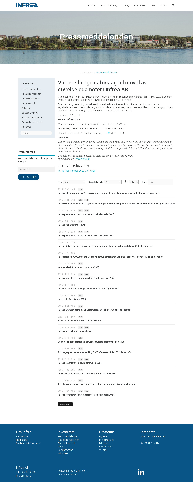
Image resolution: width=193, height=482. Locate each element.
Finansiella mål (28, 103)
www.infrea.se (83, 158)
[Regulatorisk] (113, 182)
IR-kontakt (26, 127)
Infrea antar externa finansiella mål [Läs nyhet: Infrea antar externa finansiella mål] (75, 331)
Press (152, 5)
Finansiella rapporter (31, 94)
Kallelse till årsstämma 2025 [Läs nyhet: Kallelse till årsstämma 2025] (72, 299)
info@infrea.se (23, 475)
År (126, 182)
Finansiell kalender (30, 98)
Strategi (126, 5)
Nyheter (103, 436)
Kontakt (163, 5)
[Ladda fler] (65, 404)
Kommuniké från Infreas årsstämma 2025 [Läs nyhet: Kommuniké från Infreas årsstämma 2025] (78, 267)
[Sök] (160, 182)
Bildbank (103, 443)
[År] (134, 182)
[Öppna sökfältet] (173, 5)
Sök (144, 182)
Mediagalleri (105, 446)
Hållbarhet (21, 439)
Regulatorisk (95, 182)
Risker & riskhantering (32, 117)
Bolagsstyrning (29, 112)
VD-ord (102, 450)
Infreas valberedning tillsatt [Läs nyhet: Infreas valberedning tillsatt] (71, 225)
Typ (60, 182)
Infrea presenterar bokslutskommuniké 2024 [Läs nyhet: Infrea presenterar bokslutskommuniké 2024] (80, 363)
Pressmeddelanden (31, 89)
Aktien (24, 108)
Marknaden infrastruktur (28, 443)
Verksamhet (22, 436)
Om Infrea (91, 5)
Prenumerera (28, 177)
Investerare (139, 5)
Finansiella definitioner (32, 122)
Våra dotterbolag (109, 5)
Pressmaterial (106, 439)
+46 (108, 133)
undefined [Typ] (74, 182)
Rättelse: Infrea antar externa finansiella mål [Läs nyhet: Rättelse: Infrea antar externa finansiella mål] (79, 320)
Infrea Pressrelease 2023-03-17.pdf (76, 170)
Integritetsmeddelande (153, 436)
